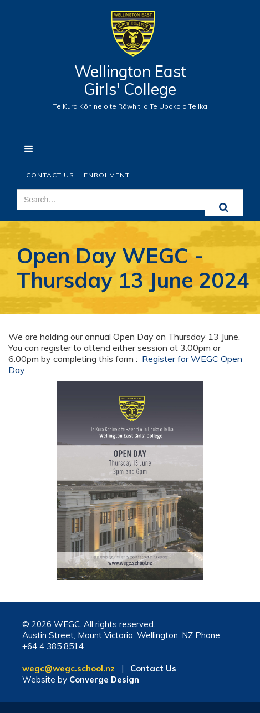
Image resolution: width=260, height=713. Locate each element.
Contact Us (50, 175)
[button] (29, 149)
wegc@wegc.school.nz (68, 668)
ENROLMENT (107, 175)
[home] (130, 39)
